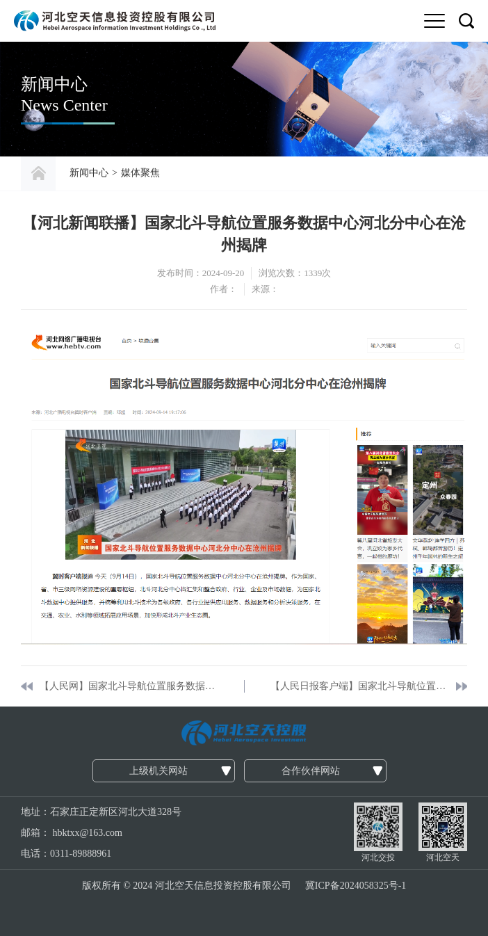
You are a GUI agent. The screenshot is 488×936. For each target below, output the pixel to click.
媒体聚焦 (140, 173)
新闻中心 (89, 173)
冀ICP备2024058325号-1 (355, 885)
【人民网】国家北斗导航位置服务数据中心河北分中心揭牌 (129, 686)
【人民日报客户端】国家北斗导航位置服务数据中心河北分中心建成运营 (359, 686)
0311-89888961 (80, 853)
